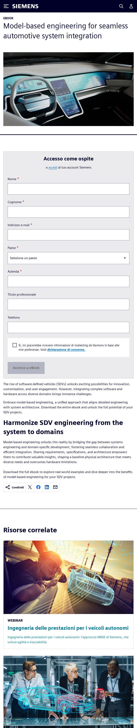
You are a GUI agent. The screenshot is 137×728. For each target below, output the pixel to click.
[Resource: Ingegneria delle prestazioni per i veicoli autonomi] (68, 594)
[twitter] (30, 487)
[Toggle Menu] (6, 6)
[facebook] (38, 487)
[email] (55, 487)
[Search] (121, 6)
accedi (52, 167)
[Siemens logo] (25, 6)
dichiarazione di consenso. (66, 350)
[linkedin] (47, 487)
